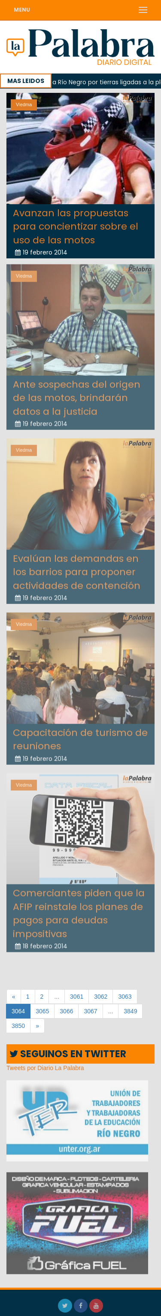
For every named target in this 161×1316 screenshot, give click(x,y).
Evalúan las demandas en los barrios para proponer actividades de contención (76, 570)
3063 (124, 996)
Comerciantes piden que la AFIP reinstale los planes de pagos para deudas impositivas (79, 911)
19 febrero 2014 (41, 252)
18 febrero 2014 (41, 944)
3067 (90, 1011)
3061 (76, 996)
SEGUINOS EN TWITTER (67, 1054)
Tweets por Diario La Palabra (45, 1067)
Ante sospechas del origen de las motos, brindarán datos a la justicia (76, 396)
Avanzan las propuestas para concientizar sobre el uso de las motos (75, 226)
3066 (66, 1011)
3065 (42, 1011)
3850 (18, 1025)
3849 (130, 1011)
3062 (100, 996)
